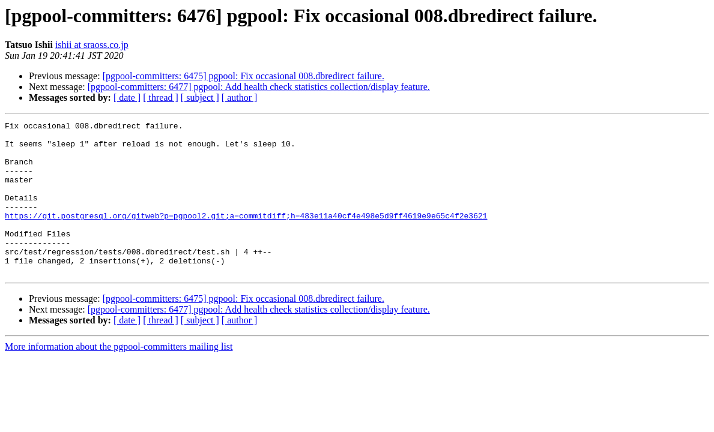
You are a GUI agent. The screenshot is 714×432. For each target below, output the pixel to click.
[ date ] (127, 97)
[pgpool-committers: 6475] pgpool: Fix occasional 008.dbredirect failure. (243, 76)
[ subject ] (200, 97)
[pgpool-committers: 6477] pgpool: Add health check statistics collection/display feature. (259, 87)
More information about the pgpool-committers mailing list (119, 377)
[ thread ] (160, 97)
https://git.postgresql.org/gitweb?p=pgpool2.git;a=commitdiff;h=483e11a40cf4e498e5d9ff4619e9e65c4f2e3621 (246, 235)
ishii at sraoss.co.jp (92, 45)
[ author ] (240, 97)
